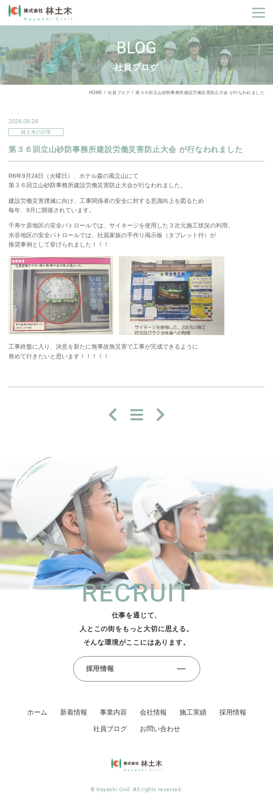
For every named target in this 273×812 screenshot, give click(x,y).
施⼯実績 (193, 712)
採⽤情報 (232, 712)
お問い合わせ (160, 728)
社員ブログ (119, 92)
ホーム (37, 712)
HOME (95, 92)
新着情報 (73, 712)
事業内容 (113, 712)
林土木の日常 (36, 132)
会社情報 (153, 712)
